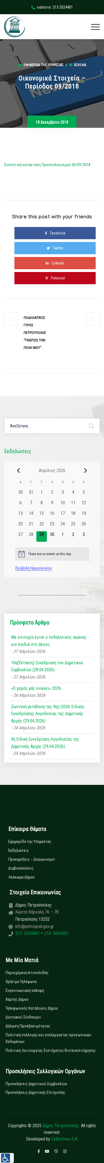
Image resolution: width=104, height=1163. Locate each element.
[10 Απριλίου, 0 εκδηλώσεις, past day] (62, 505)
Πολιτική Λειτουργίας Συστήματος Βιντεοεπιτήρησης (51, 1050)
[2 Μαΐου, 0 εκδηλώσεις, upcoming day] (73, 536)
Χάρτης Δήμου (17, 999)
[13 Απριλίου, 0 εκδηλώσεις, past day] (20, 515)
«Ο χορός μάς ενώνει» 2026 (36, 688)
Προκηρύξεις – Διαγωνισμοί (31, 859)
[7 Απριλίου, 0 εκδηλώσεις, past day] (31, 505)
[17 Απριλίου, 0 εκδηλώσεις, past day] (62, 515)
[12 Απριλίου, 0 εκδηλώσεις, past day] (83, 505)
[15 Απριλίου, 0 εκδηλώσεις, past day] (41, 515)
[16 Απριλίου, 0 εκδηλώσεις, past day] (52, 515)
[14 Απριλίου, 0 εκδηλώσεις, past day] (31, 515)
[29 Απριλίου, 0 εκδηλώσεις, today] (41, 536)
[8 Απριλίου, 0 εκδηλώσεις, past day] (41, 505)
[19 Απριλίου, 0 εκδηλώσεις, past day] (83, 515)
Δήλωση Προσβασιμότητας (28, 1026)
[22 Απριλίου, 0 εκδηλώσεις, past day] (41, 526)
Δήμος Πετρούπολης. (61, 1125)
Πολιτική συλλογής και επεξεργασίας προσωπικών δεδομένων (48, 1038)
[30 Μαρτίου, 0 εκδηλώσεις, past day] (20, 494)
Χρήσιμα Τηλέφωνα (21, 981)
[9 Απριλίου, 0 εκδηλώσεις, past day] (52, 505)
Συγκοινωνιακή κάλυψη (25, 990)
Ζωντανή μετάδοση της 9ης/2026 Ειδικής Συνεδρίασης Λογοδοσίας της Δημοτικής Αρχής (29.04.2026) (48, 713)
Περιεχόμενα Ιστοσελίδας (27, 972)
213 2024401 (28, 933)
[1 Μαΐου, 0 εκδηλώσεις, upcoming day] (62, 536)
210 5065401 (56, 933)
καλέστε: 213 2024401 (52, 7)
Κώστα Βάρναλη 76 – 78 (37, 912)
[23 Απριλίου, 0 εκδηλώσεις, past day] (52, 526)
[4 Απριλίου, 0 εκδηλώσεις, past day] (73, 494)
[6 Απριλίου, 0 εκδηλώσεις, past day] (20, 505)
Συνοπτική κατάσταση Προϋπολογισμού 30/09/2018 (47, 164)
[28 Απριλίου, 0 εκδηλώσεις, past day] (31, 536)
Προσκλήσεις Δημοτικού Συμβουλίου (36, 1083)
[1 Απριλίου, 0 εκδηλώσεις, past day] (41, 494)
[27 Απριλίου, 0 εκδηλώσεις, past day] (20, 536)
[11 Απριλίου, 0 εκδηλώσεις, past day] (73, 505)
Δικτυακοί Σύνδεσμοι (23, 1017)
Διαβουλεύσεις (21, 868)
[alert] (52, 554)
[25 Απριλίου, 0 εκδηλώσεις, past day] (73, 526)
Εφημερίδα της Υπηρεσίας (44, 65)
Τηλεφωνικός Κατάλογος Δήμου (32, 1008)
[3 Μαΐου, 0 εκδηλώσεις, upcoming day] (83, 536)
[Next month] (85, 470)
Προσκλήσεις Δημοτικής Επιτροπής (35, 1092)
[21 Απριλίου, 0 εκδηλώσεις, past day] (31, 526)
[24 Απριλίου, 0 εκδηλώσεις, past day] (62, 526)
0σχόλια (77, 65)
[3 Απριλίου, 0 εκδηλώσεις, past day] (62, 494)
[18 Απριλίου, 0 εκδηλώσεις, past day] (73, 515)
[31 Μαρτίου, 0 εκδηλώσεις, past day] (31, 494)
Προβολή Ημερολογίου (33, 568)
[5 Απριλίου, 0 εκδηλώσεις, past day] (83, 494)
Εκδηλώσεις (18, 850)
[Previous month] (18, 470)
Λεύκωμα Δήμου (21, 877)
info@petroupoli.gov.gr (34, 926)
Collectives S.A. (64, 1139)
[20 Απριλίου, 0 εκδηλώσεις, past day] (20, 526)
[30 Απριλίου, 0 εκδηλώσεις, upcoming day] (52, 536)
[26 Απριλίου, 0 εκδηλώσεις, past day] (83, 526)
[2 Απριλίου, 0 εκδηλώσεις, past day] (52, 494)
